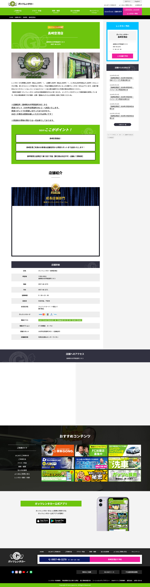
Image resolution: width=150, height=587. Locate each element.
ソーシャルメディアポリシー (101, 580)
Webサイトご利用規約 (118, 580)
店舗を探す (113, 11)
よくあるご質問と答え (125, 5)
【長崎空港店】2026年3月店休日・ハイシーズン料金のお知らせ (122, 98)
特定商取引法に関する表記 (70, 580)
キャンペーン (94, 11)
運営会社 (129, 580)
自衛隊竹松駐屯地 (129, 134)
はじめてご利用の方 (110, 5)
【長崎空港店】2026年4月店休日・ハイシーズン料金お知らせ (122, 88)
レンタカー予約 (132, 12)
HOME (42, 552)
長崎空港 (111, 137)
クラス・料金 (36, 11)
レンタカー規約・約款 (22, 477)
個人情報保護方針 (85, 580)
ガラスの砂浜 (112, 134)
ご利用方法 (17, 11)
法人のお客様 (75, 11)
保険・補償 (56, 11)
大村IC (120, 134)
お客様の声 (138, 5)
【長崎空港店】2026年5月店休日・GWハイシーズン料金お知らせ (122, 79)
